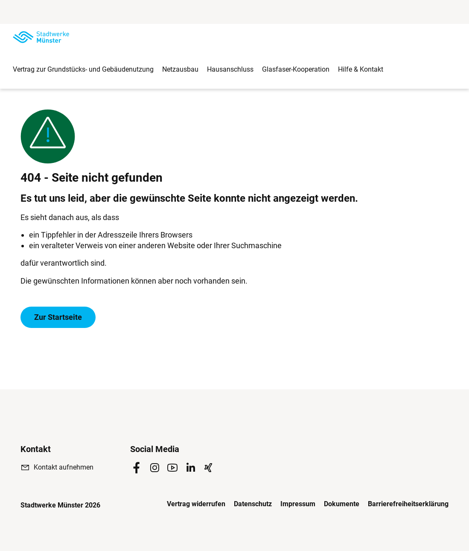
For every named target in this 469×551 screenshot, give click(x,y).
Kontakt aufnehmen (63, 467)
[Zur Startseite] (41, 37)
